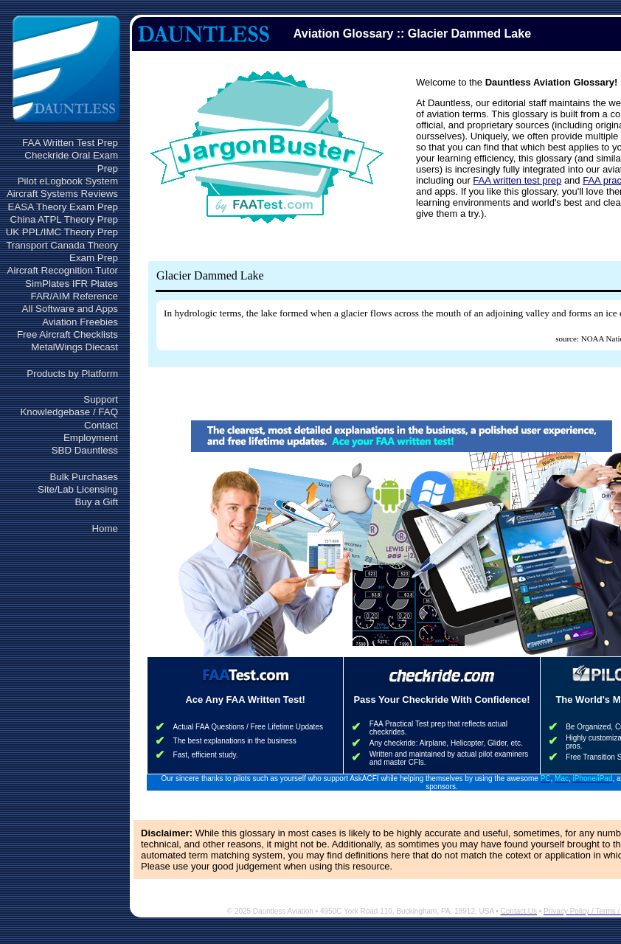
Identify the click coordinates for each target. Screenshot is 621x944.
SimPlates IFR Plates (71, 283)
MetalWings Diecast (74, 347)
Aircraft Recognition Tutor (62, 270)
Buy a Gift (96, 501)
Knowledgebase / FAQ (69, 411)
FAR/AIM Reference (74, 296)
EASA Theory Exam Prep (63, 206)
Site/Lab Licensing (78, 489)
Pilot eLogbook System (68, 181)
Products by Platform (72, 373)
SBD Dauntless (85, 450)
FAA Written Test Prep (70, 142)
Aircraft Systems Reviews (62, 193)
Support (100, 399)
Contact (101, 425)
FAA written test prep (517, 180)
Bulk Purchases (83, 476)
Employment (90, 437)
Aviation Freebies (80, 321)
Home (104, 528)
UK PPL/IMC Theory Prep (62, 231)
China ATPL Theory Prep (64, 219)
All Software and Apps (70, 308)
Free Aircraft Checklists (67, 334)
